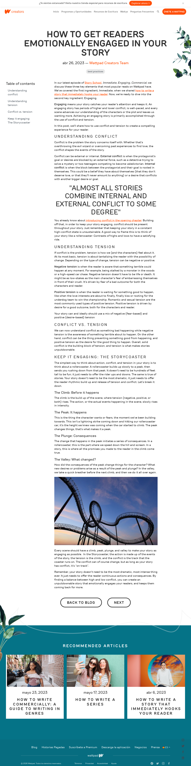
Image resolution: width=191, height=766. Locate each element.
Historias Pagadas (53, 743)
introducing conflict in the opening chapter (113, 216)
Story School (93, 79)
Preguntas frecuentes (142, 13)
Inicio (56, 13)
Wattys (124, 13)
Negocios (141, 743)
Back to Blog (81, 598)
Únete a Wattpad (174, 11)
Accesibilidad (102, 759)
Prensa (155, 743)
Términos (78, 759)
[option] (35, 682)
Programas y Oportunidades (76, 11)
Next (119, 598)
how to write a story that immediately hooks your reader (104, 88)
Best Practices (95, 67)
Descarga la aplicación (116, 743)
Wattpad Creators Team (109, 58)
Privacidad (89, 759)
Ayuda (113, 759)
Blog (34, 743)
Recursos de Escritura (106, 11)
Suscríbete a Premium (83, 743)
